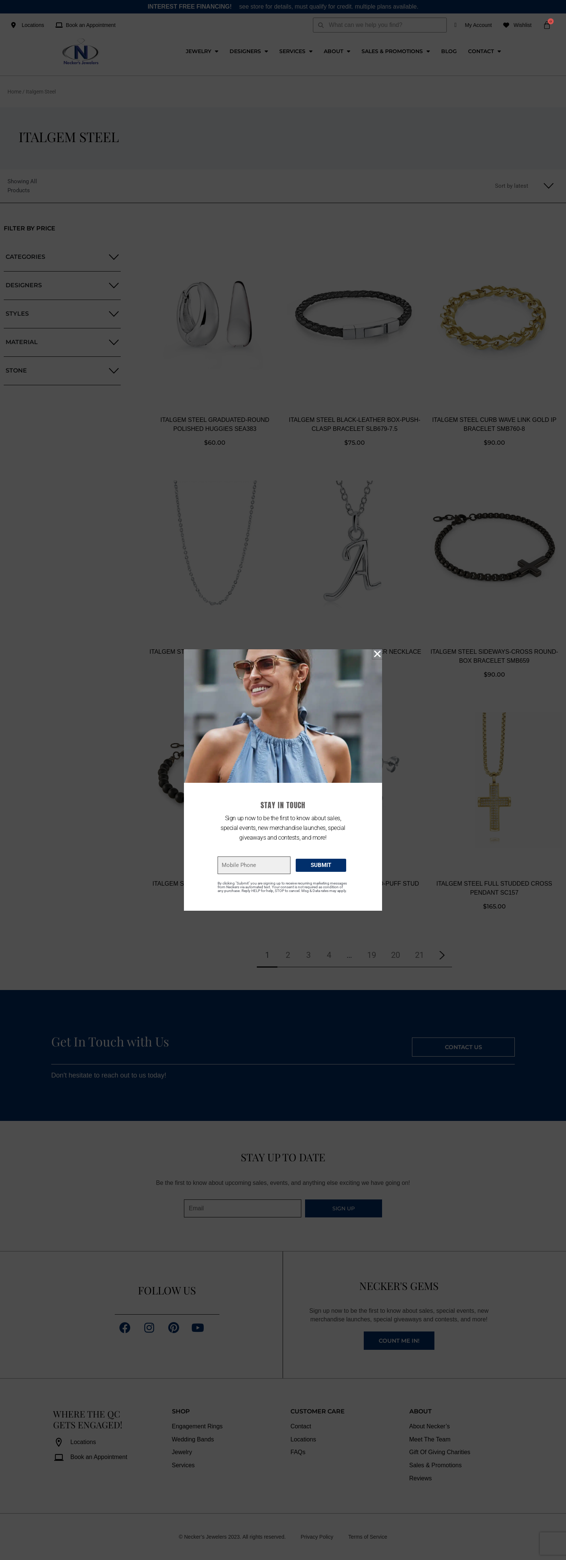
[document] (283, 780)
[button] (377, 654)
